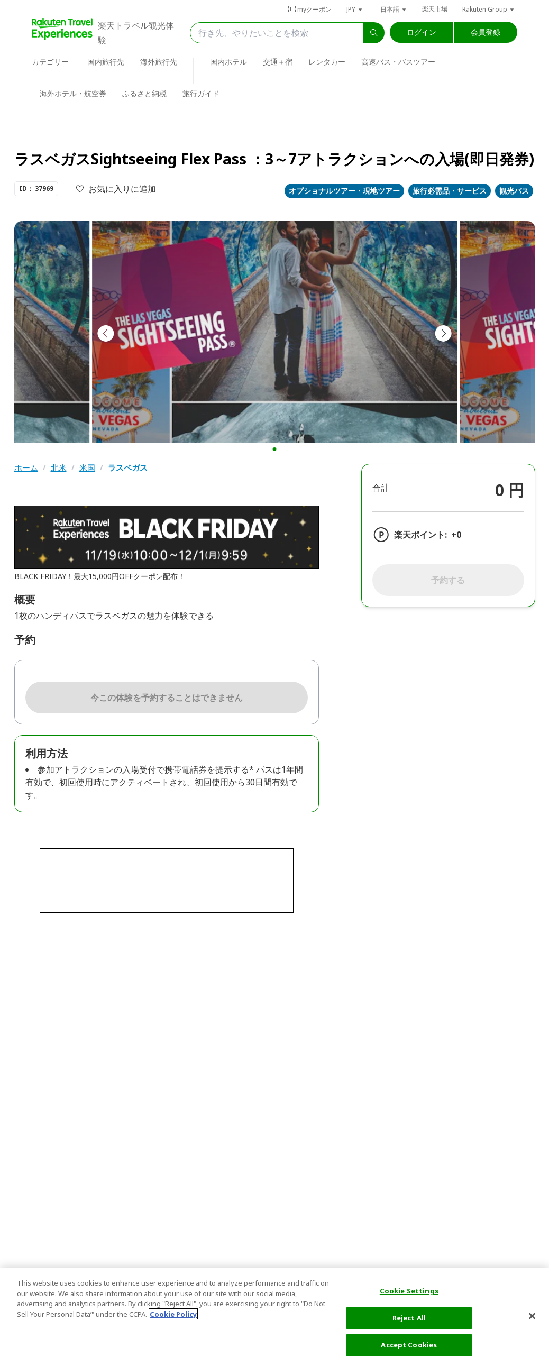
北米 (59, 468)
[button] (354, 9)
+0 (456, 534)
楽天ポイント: (420, 534)
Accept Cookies (409, 1345)
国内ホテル (228, 62)
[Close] (532, 1316)
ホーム (26, 468)
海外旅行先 (158, 62)
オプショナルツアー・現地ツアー (344, 191)
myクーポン (310, 9)
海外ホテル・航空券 (73, 93)
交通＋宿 (277, 62)
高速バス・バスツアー (398, 62)
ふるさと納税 (144, 93)
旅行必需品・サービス (450, 191)
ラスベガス (128, 468)
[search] (374, 32)
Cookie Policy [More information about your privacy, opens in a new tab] (173, 1314)
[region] (274, 1317)
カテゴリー (50, 62)
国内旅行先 (105, 62)
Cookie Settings (409, 1291)
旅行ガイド (200, 93)
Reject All (409, 1318)
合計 (380, 487)
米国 (87, 468)
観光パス (514, 191)
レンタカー (326, 62)
